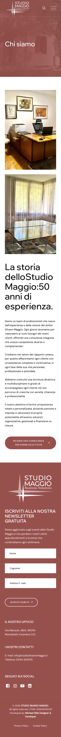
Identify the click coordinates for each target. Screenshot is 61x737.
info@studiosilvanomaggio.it (31, 655)
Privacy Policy (21, 725)
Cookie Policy (40, 725)
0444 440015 (24, 659)
